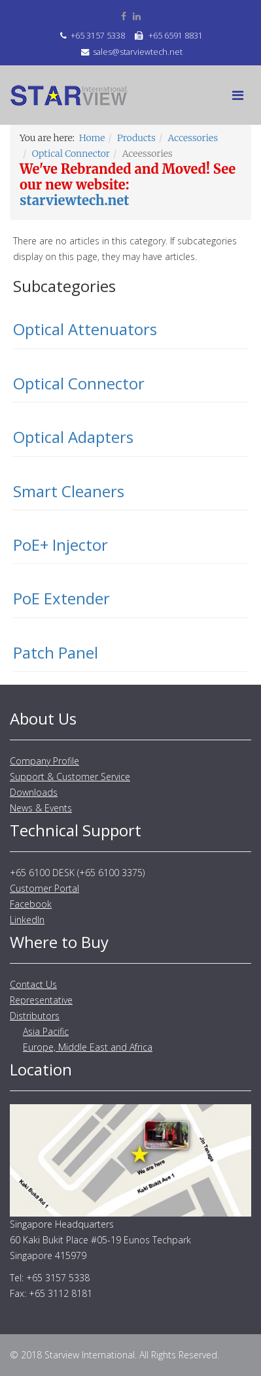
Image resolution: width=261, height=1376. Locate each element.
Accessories (193, 138)
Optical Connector (71, 153)
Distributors (35, 1015)
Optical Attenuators (85, 329)
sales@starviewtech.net (138, 51)
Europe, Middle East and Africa (87, 1047)
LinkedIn (27, 919)
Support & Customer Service (70, 776)
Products (136, 138)
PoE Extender (61, 598)
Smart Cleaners (68, 491)
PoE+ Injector (60, 544)
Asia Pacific (46, 1031)
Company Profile (44, 761)
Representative (41, 1000)
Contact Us (33, 984)
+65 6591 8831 (175, 35)
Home (92, 138)
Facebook (31, 904)
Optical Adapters (73, 437)
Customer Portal (44, 888)
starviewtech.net (74, 200)
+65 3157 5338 (98, 35)
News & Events (41, 808)
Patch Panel (55, 652)
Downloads (34, 792)
